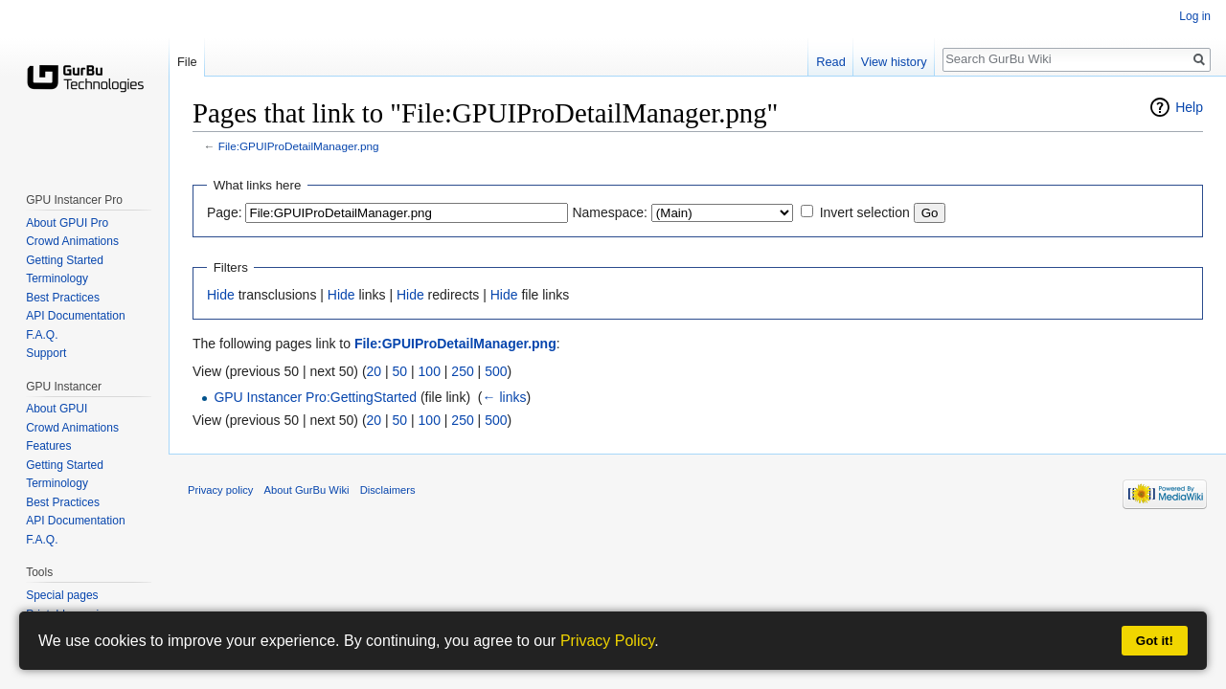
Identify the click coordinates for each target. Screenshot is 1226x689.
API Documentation (75, 315)
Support (46, 353)
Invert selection (865, 212)
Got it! (1154, 640)
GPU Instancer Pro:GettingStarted (315, 397)
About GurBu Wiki (307, 490)
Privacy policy (220, 490)
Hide (221, 294)
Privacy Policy (607, 641)
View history (894, 62)
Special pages (62, 595)
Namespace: (609, 212)
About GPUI (56, 408)
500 (496, 371)
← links (505, 397)
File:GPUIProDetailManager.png (298, 146)
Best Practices (63, 297)
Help (1189, 107)
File (187, 62)
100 (430, 371)
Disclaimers (388, 490)
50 (400, 371)
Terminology (57, 278)
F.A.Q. (41, 335)
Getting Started (64, 260)
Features (48, 446)
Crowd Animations (72, 241)
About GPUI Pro (67, 223)
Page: (224, 212)
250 (462, 371)
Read (831, 62)
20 (374, 371)
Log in (1195, 16)
